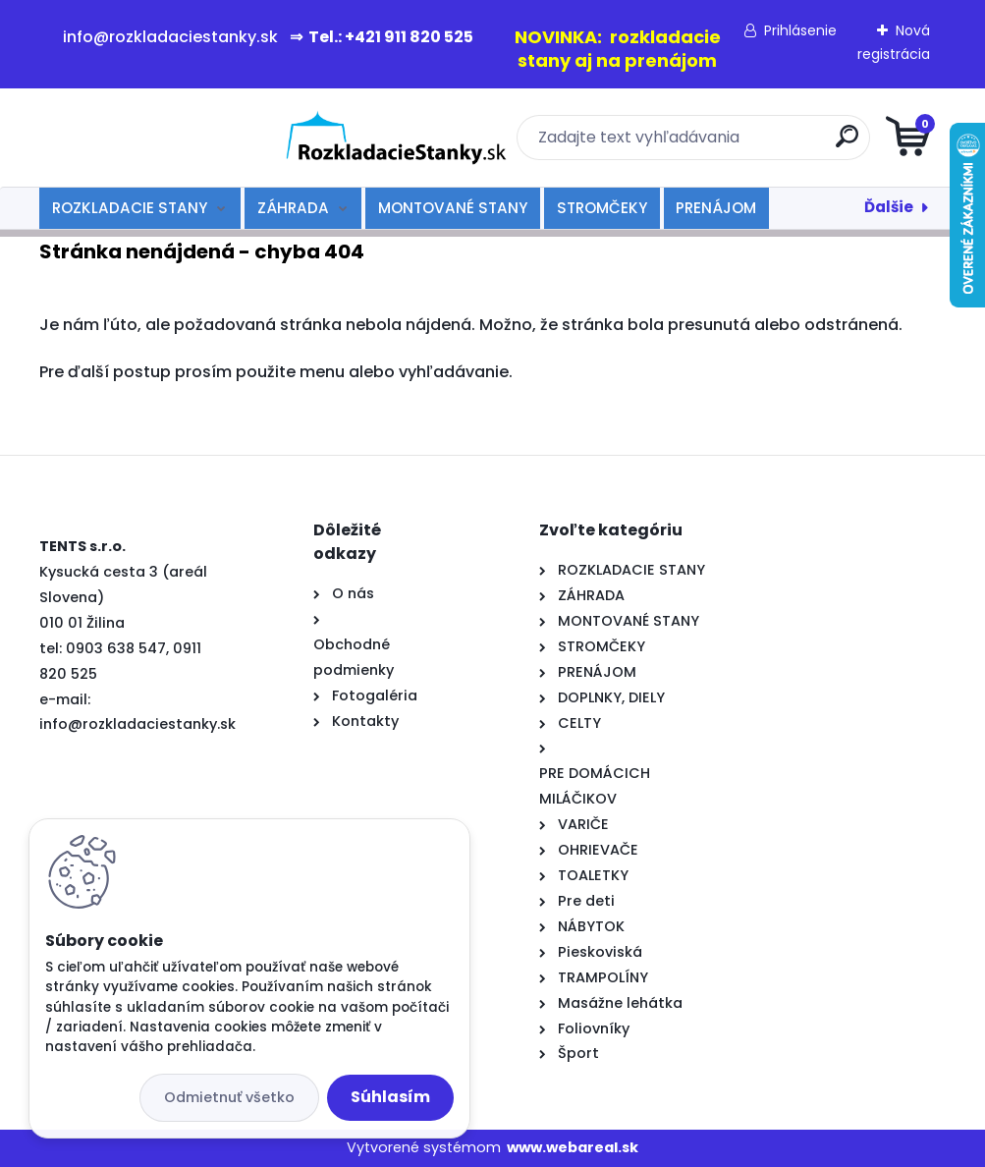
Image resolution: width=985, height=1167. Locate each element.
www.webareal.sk (572, 1147)
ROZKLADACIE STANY (129, 207)
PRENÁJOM (716, 207)
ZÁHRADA (293, 207)
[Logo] (159, 137)
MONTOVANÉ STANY (452, 207)
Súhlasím (390, 1096)
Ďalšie (888, 206)
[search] (728, 144)
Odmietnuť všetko (229, 1097)
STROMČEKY (602, 207)
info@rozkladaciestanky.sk (137, 724)
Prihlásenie (800, 30)
